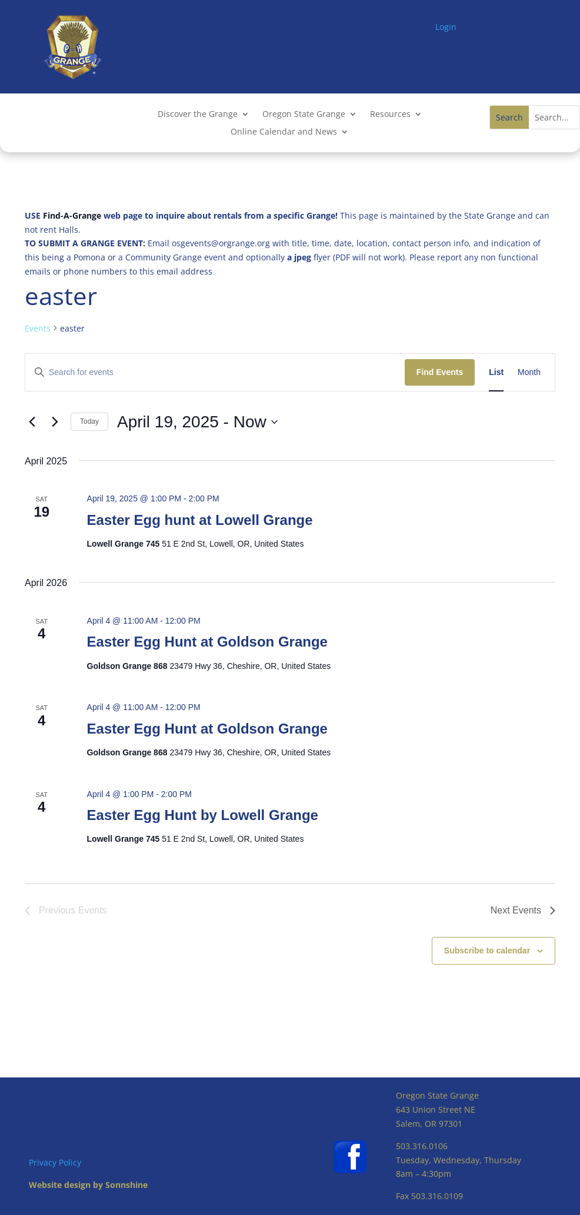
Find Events (439, 372)
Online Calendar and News (284, 132)
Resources (390, 114)
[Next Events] (55, 422)
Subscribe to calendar (487, 950)
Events (38, 328)
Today (89, 421)
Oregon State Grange (303, 114)
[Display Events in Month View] (529, 372)
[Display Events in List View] (496, 372)
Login (445, 26)
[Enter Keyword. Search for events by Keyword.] (215, 372)
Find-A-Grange (72, 215)
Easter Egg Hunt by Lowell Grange (202, 815)
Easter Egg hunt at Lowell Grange (200, 520)
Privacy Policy (55, 1162)
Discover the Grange (198, 114)
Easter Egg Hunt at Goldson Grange (207, 642)
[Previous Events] (32, 422)
